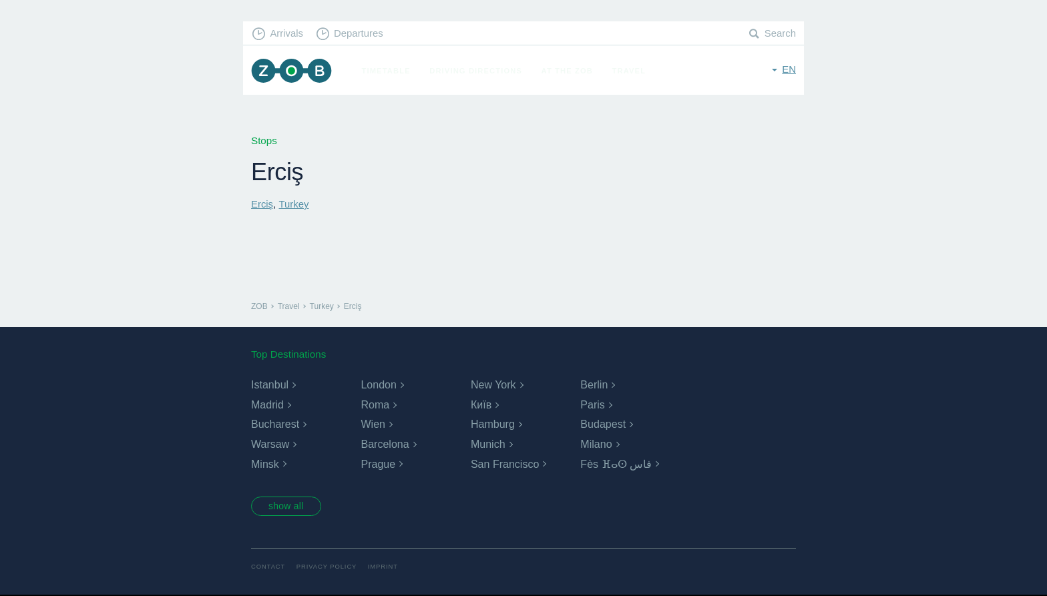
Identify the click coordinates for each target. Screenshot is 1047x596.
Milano (596, 443)
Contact (268, 567)
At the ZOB (569, 71)
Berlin (594, 384)
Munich (488, 443)
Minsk (265, 463)
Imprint (385, 567)
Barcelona (385, 443)
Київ (481, 404)
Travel (631, 71)
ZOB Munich (292, 71)
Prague (378, 463)
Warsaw (270, 443)
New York (493, 384)
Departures (360, 33)
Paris (592, 404)
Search (780, 33)
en (789, 69)
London (378, 384)
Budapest (603, 424)
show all (288, 506)
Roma (375, 404)
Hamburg (493, 424)
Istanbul (269, 384)
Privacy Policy (328, 567)
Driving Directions (477, 71)
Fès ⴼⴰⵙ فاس (616, 463)
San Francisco (505, 463)
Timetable (387, 71)
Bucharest (275, 424)
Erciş (262, 204)
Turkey (294, 204)
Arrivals (287, 33)
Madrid (267, 404)
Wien (373, 424)
